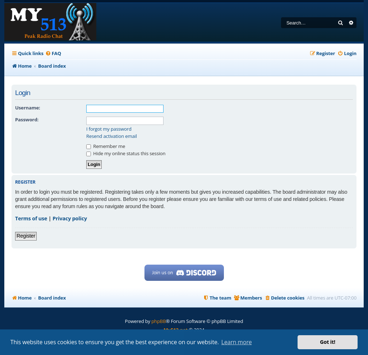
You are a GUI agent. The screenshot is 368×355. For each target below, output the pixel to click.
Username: (27, 107)
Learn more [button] (236, 342)
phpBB (158, 321)
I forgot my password (109, 129)
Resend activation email (111, 136)
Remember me (105, 146)
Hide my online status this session (125, 153)
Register (26, 236)
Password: (26, 119)
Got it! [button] (327, 341)
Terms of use (31, 218)
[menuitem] (53, 53)
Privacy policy (69, 218)
